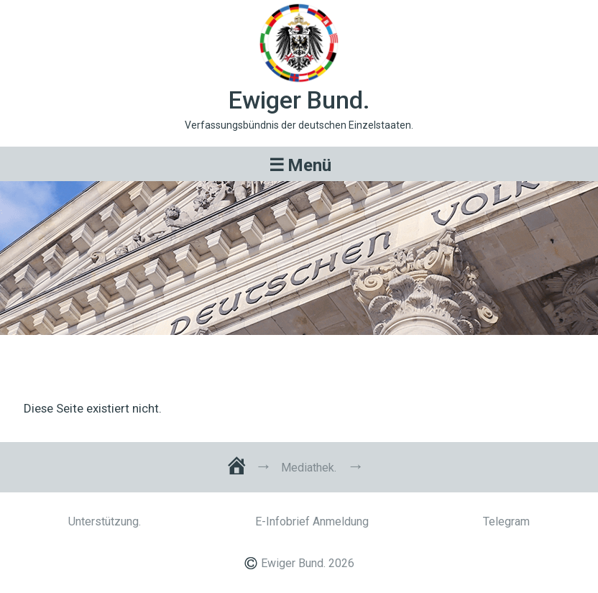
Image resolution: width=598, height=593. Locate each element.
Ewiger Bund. (299, 100)
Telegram (506, 521)
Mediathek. (308, 467)
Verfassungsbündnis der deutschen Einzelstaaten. (299, 125)
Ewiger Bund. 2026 (307, 563)
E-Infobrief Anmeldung (312, 521)
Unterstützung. (104, 521)
